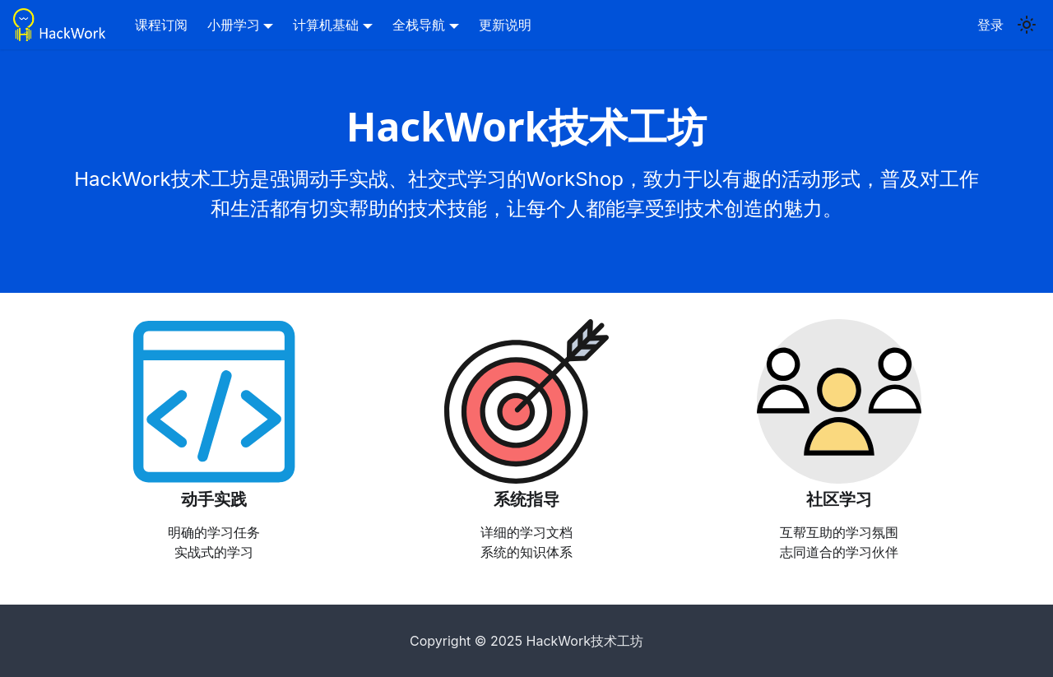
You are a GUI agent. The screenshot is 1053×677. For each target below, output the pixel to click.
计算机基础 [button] (326, 24)
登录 (990, 24)
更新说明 (505, 24)
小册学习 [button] (233, 24)
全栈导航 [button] (418, 24)
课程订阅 (161, 24)
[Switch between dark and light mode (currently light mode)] (1027, 25)
